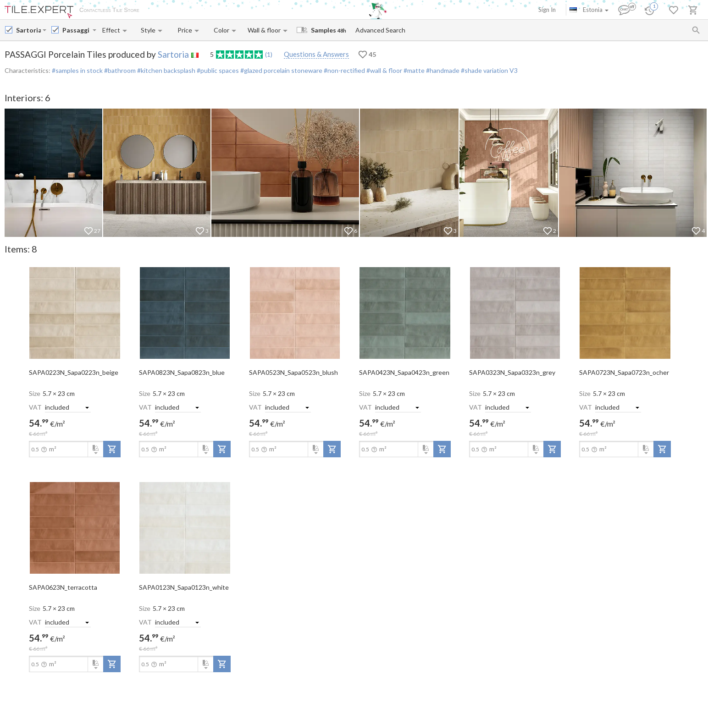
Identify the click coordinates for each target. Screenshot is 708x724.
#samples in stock (77, 70)
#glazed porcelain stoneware (280, 70)
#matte (413, 70)
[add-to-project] (112, 449)
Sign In (547, 9)
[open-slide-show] (75, 312)
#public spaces (217, 70)
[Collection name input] (76, 30)
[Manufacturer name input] (28, 30)
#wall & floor (383, 70)
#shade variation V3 (488, 70)
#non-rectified (343, 70)
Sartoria (173, 54)
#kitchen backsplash (165, 70)
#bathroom (119, 70)
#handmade (442, 70)
